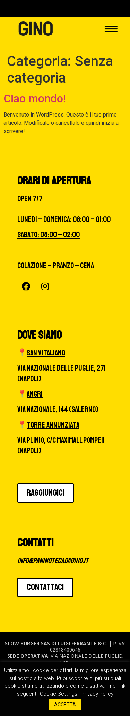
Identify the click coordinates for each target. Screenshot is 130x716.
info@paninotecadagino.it (52, 561)
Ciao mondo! (34, 98)
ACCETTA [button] (65, 704)
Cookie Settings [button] (58, 694)
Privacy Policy (97, 694)
